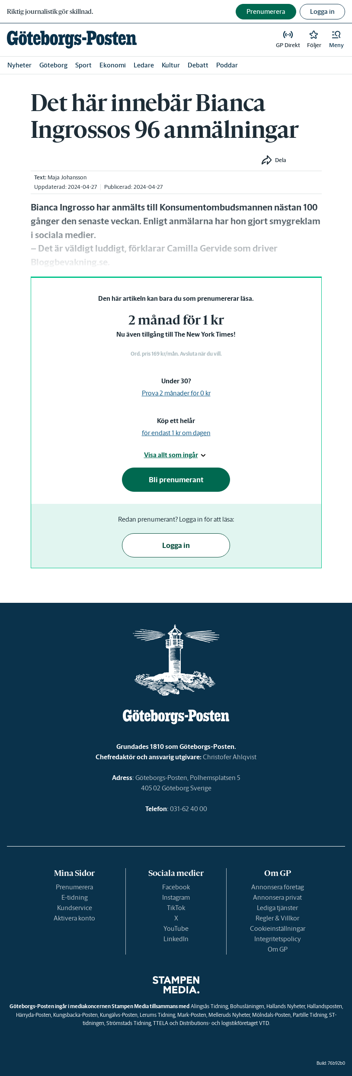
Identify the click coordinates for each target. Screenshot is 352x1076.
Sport (83, 65)
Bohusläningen (247, 1006)
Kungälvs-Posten (119, 1015)
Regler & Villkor (277, 918)
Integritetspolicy (277, 939)
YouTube (176, 928)
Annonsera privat (277, 897)
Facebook (176, 887)
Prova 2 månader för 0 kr (176, 393)
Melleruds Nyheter (229, 1015)
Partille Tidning (310, 1015)
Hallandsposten (324, 1006)
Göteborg (53, 65)
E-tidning (74, 897)
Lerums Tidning (157, 1015)
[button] (336, 39)
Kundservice (74, 908)
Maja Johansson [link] (67, 177)
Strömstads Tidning (128, 1023)
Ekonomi (112, 65)
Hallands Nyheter (285, 1006)
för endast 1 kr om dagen (176, 433)
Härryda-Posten (33, 1015)
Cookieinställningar (277, 928)
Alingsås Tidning (209, 1006)
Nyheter (19, 65)
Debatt (198, 65)
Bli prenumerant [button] (176, 479)
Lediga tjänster (277, 908)
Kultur (171, 65)
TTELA (160, 1023)
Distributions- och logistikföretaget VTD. (224, 1023)
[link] (72, 39)
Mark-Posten (191, 1015)
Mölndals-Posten (271, 1015)
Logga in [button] (322, 11)
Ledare (144, 65)
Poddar (227, 65)
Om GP (278, 949)
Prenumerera (74, 887)
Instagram (176, 897)
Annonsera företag (277, 887)
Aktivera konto (74, 918)
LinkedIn (176, 939)
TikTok (176, 908)
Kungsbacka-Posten (75, 1015)
